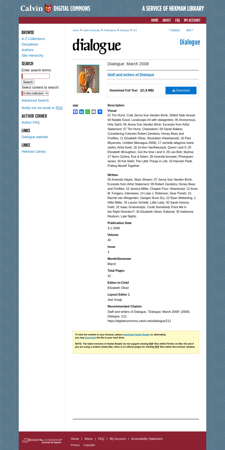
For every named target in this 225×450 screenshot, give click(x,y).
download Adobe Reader (136, 334)
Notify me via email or (42, 108)
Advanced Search (35, 100)
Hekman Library (34, 151)
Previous (175, 30)
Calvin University (91, 30)
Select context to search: (40, 87)
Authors (27, 50)
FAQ (101, 438)
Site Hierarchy (32, 55)
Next (188, 30)
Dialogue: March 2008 (128, 63)
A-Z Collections (33, 39)
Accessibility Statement (147, 438)
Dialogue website (35, 137)
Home (76, 30)
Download (181, 90)
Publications (110, 30)
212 (135, 30)
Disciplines (30, 44)
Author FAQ (31, 122)
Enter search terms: (37, 70)
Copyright (89, 445)
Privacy (75, 445)
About (89, 438)
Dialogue (124, 30)
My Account (118, 438)
